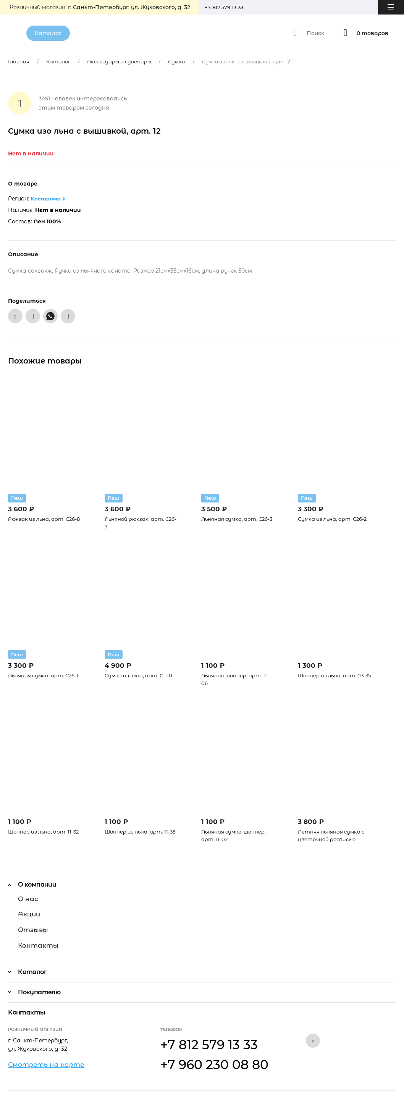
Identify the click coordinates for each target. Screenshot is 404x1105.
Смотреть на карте (39, 1050)
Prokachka (383, 1088)
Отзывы (30, 925)
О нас (26, 900)
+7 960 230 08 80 (197, 1045)
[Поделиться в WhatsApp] (50, 317)
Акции (27, 913)
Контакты (35, 938)
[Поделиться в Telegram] (68, 317)
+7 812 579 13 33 (226, 7)
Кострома (46, 199)
